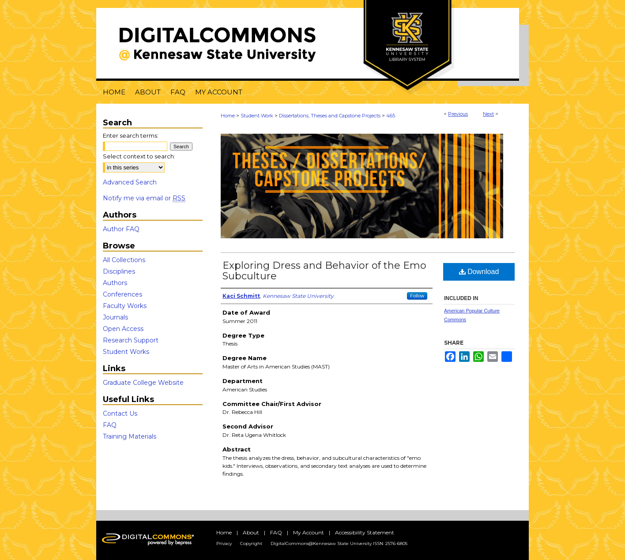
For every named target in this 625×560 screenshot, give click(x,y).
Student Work (257, 116)
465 (390, 116)
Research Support (130, 340)
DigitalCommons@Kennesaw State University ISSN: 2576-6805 (339, 543)
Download (479, 271)
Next (488, 114)
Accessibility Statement (364, 532)
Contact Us (120, 413)
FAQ (110, 425)
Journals (115, 317)
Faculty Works (125, 306)
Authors (115, 283)
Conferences (122, 294)
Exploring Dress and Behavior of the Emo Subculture (324, 270)
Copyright (251, 543)
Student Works (126, 352)
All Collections (124, 260)
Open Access (123, 329)
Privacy (224, 543)
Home (228, 116)
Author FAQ (121, 229)
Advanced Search (130, 182)
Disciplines (119, 271)
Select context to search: (139, 156)
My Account (308, 532)
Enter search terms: (130, 135)
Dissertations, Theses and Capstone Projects (329, 116)
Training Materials (129, 436)
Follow (417, 295)
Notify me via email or (144, 198)
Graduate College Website (143, 383)
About (251, 532)
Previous (458, 114)
